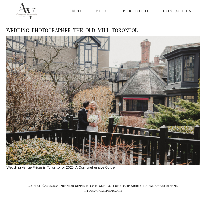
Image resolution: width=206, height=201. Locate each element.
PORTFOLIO (135, 10)
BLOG (102, 10)
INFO (75, 10)
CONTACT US (177, 10)
